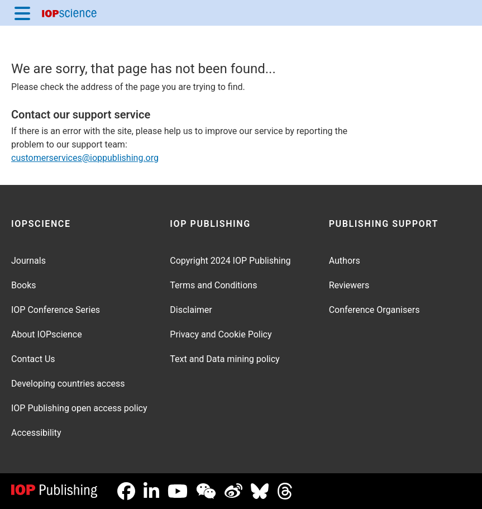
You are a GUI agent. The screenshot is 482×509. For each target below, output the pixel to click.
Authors (344, 260)
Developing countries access (68, 383)
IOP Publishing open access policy (79, 408)
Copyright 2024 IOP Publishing (230, 260)
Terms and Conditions (213, 285)
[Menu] (22, 13)
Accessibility (36, 432)
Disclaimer (191, 310)
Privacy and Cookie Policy (220, 334)
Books (23, 285)
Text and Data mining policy (224, 359)
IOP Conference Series (55, 310)
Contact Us (33, 359)
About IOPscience (46, 334)
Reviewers (349, 285)
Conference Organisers (374, 310)
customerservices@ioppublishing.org (85, 158)
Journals (28, 260)
